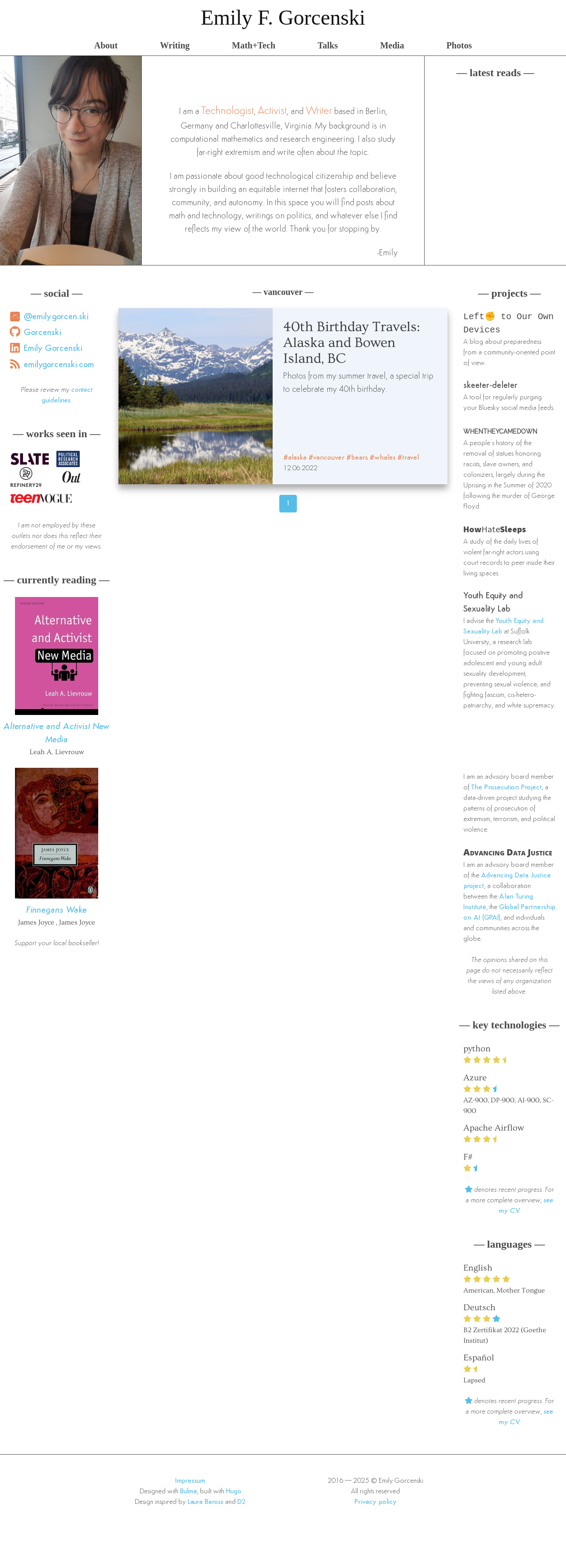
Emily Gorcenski (53, 348)
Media (392, 45)
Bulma (188, 1493)
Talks (328, 45)
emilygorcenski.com (59, 365)
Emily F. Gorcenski (283, 17)
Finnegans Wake (56, 910)
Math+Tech (253, 45)
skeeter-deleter (490, 387)
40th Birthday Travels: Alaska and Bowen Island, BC (351, 342)
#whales (383, 457)
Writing (174, 45)
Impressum (190, 1482)
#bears (357, 457)
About (106, 45)
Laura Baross (205, 1503)
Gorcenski (42, 332)
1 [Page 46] (288, 503)
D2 (241, 1503)
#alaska (295, 457)
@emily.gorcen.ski (56, 317)
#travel (408, 457)
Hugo (233, 1493)
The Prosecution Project (506, 789)
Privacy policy (375, 1503)
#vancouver (326, 457)
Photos (459, 45)
